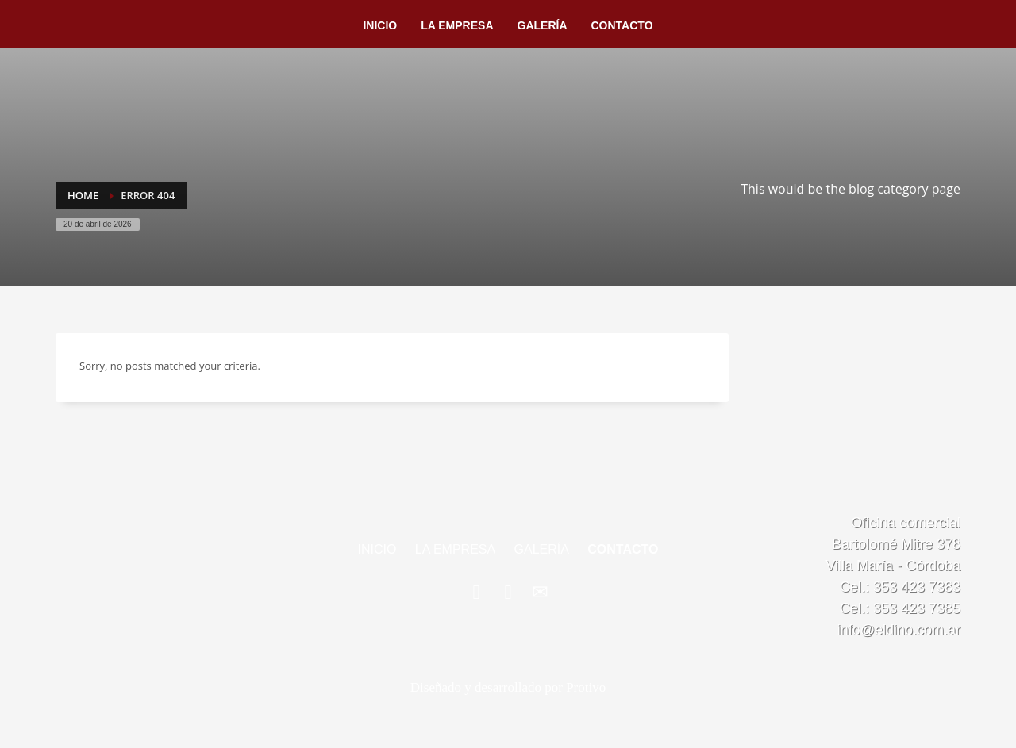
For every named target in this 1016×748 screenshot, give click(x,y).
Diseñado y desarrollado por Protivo (508, 687)
